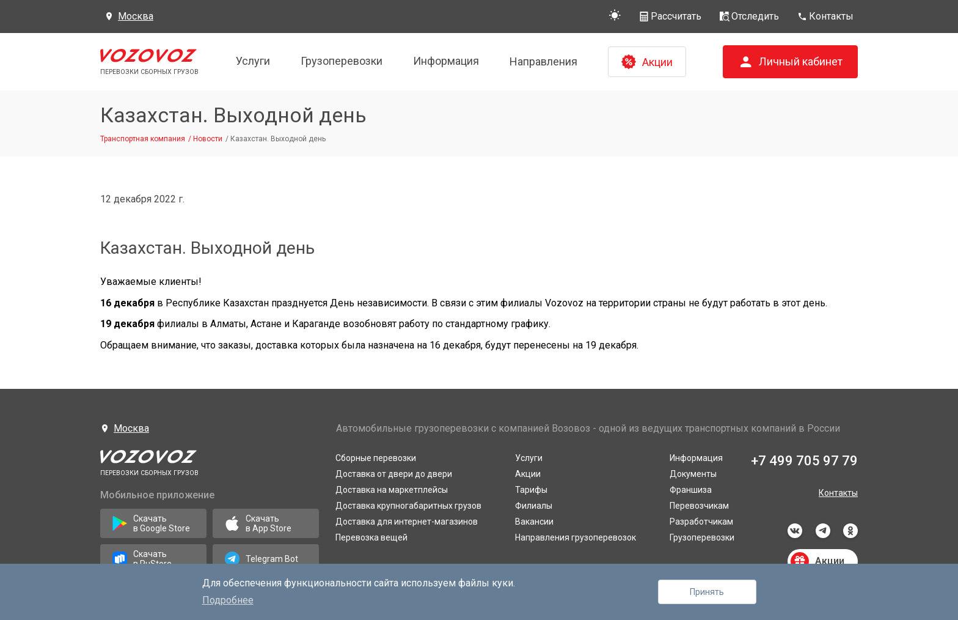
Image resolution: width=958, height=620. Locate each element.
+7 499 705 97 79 (804, 460)
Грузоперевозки (341, 60)
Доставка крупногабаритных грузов (408, 506)
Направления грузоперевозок (575, 537)
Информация (446, 60)
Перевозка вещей (371, 537)
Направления (543, 61)
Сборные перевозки (375, 458)
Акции (528, 474)
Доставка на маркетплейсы (391, 490)
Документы (693, 474)
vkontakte (795, 530)
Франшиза (691, 490)
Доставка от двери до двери (393, 474)
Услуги (253, 60)
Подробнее (228, 600)
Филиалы (533, 506)
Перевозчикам (699, 506)
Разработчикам (701, 521)
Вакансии (534, 521)
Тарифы (531, 490)
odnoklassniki (850, 530)
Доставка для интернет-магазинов (406, 521)
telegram (823, 530)
